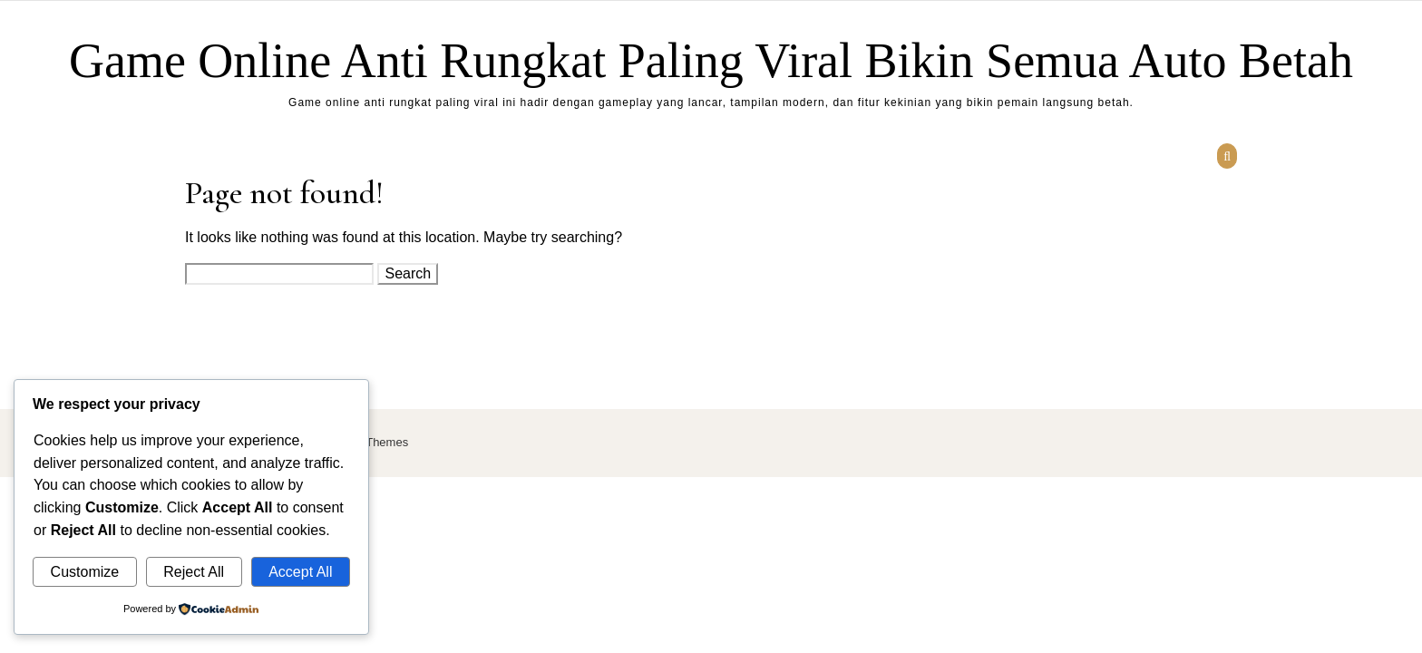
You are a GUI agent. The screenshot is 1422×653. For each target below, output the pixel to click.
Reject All (193, 572)
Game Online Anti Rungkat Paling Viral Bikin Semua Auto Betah (711, 61)
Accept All (300, 572)
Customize (85, 572)
